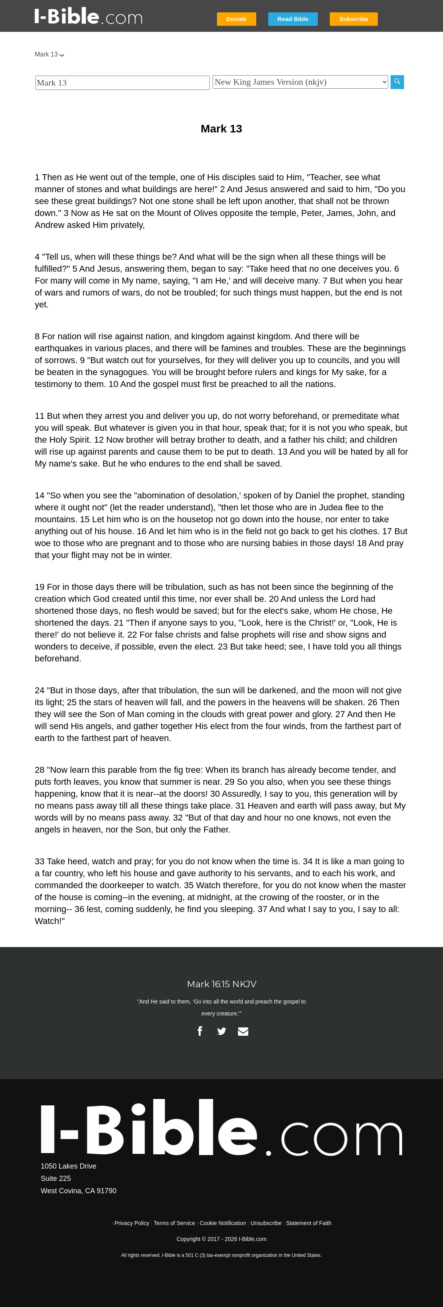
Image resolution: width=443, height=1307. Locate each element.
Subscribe (353, 19)
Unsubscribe (266, 1223)
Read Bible (293, 19)
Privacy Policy (132, 1223)
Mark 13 (49, 54)
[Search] (397, 82)
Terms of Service (174, 1223)
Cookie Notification (222, 1223)
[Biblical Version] (300, 82)
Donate (236, 19)
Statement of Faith (308, 1223)
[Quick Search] (122, 83)
